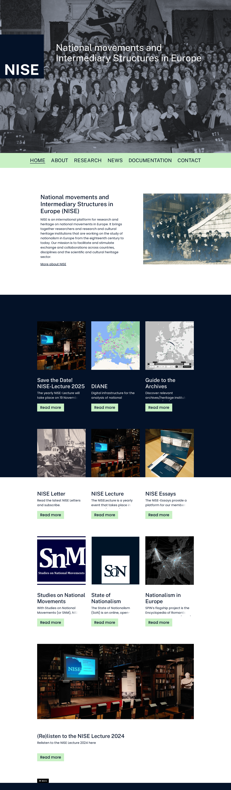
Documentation (150, 160)
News (115, 160)
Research (88, 160)
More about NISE (53, 264)
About (59, 160)
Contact (189, 160)
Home (37, 160)
